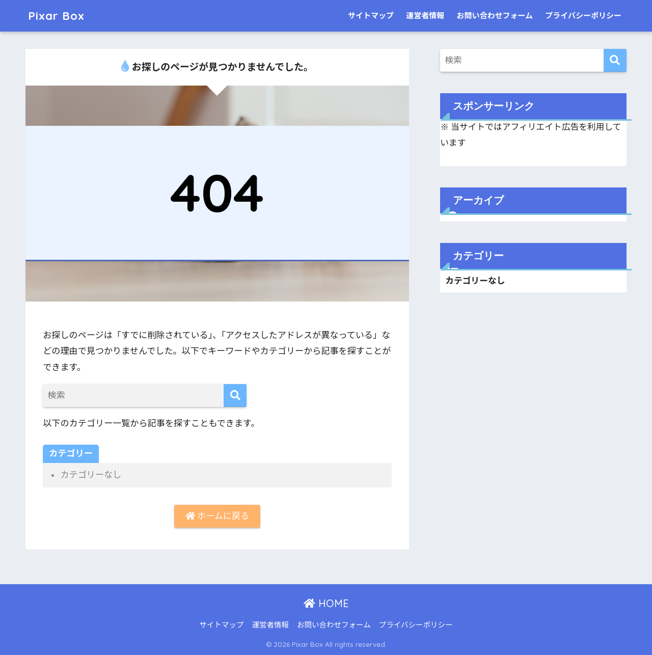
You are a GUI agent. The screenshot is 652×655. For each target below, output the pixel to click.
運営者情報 (425, 15)
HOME (326, 603)
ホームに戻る (217, 516)
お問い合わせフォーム (494, 15)
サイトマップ (371, 15)
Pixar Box (57, 15)
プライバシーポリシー (583, 15)
